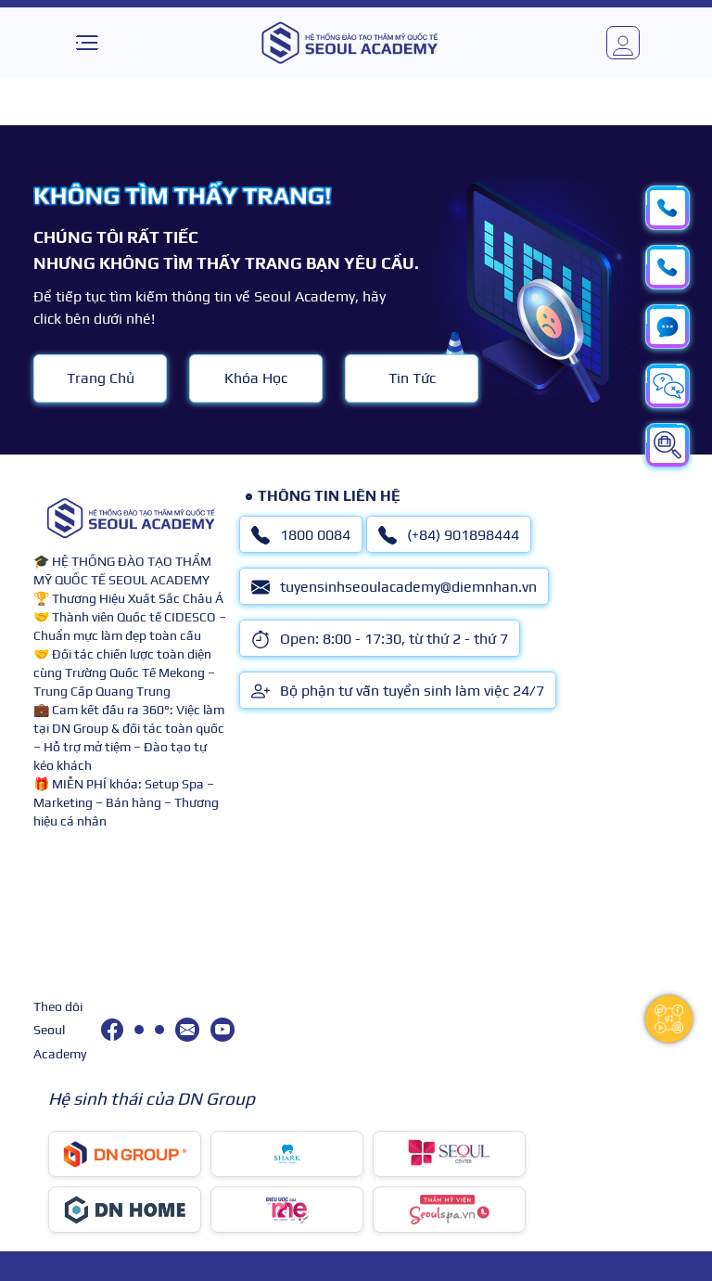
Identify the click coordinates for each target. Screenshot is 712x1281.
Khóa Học (255, 378)
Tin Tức (412, 378)
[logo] (349, 42)
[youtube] (222, 1030)
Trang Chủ (100, 378)
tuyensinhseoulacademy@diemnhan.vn (394, 587)
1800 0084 (300, 535)
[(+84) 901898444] (159, 1029)
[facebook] (112, 1029)
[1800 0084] (139, 1029)
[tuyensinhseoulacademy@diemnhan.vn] (187, 1030)
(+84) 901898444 (448, 535)
